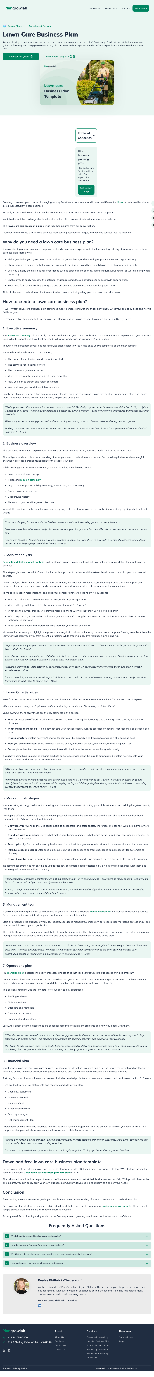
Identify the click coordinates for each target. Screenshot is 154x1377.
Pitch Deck (92, 1357)
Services (93, 8)
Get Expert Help (86, 189)
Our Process (60, 1345)
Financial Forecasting (97, 1353)
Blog (121, 1341)
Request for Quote (21, 56)
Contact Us (60, 1349)
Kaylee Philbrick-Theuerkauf (60, 1280)
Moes (120, 202)
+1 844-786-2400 (15, 1337)
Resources (110, 8)
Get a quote (141, 8)
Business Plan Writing (97, 1337)
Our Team (59, 1341)
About (125, 8)
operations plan (15, 972)
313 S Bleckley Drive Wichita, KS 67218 (27, 1342)
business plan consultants (116, 1206)
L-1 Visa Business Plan (98, 1341)
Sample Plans (15, 26)
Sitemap (7, 1368)
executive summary (19, 335)
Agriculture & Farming (40, 26)
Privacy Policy (20, 1368)
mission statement (30, 479)
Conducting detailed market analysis (23, 562)
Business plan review (97, 1349)
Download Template (60, 56)
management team (100, 911)
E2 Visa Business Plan (97, 1345)
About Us (59, 1337)
